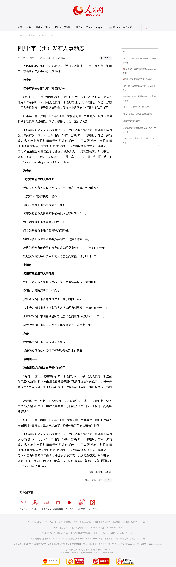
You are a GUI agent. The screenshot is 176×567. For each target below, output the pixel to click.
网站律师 (125, 522)
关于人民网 (48, 522)
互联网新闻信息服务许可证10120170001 (48, 539)
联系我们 (144, 522)
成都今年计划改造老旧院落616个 (138, 79)
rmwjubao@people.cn (126, 533)
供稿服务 (97, 522)
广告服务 (78, 522)
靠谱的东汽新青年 (132, 121)
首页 (20, 27)
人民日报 (23, 504)
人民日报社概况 (34, 522)
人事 (51, 35)
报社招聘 (59, 522)
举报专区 (127, 27)
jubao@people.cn (115, 528)
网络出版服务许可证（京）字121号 (104, 544)
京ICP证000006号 (128, 544)
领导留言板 (58, 504)
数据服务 (106, 522)
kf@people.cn (62, 533)
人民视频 (69, 504)
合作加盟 (87, 522)
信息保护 (135, 522)
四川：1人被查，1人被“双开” (137, 107)
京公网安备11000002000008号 (149, 544)
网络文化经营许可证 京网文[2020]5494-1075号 (67, 544)
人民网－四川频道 (56, 57)
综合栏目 (42, 35)
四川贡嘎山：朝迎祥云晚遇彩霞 (138, 114)
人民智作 (93, 504)
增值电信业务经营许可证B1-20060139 (84, 539)
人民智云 (81, 504)
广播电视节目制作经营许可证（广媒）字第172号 (124, 539)
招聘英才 (68, 522)
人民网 (21, 35)
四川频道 (31, 35)
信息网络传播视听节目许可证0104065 (30, 544)
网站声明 (116, 522)
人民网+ (35, 504)
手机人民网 (46, 504)
